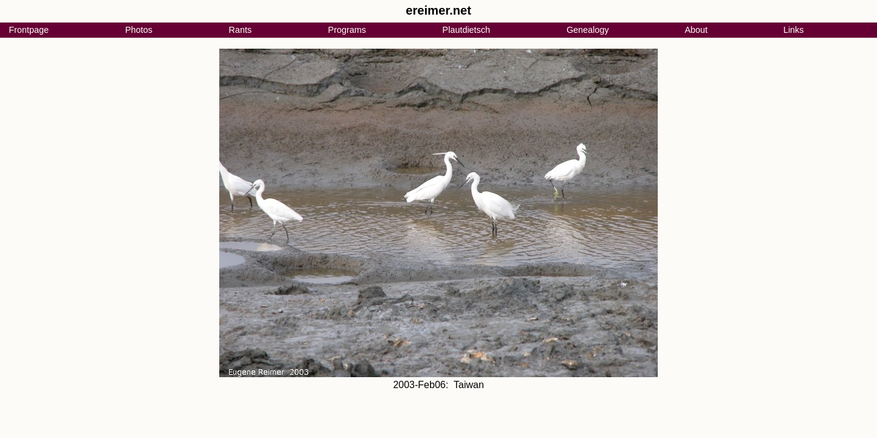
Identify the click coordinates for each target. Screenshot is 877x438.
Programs (347, 30)
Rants (240, 30)
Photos (138, 30)
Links (793, 30)
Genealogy (587, 30)
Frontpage (29, 30)
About (696, 30)
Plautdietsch (466, 30)
